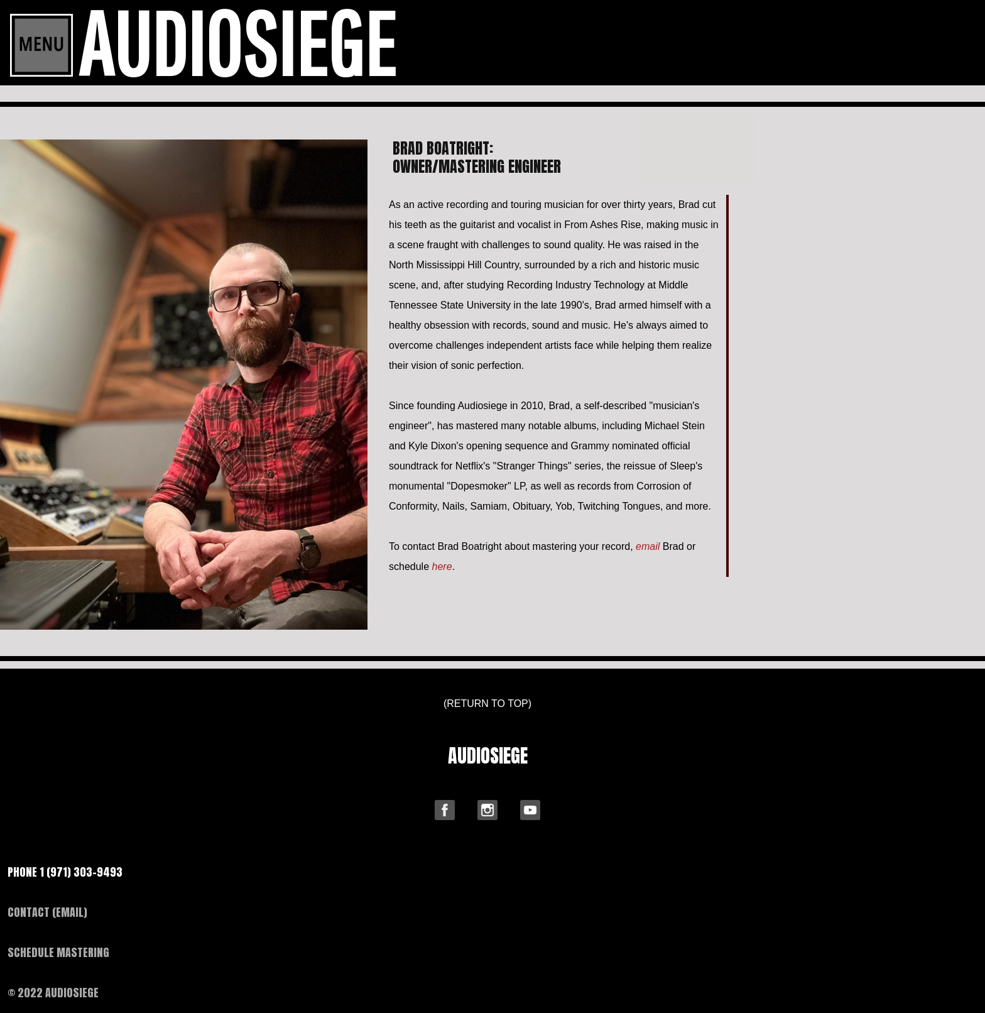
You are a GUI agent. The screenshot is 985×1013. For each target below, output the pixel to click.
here (442, 566)
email (648, 546)
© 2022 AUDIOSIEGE (53, 992)
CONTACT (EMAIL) (47, 912)
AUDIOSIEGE (488, 756)
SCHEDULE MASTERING (58, 952)
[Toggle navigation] (41, 45)
